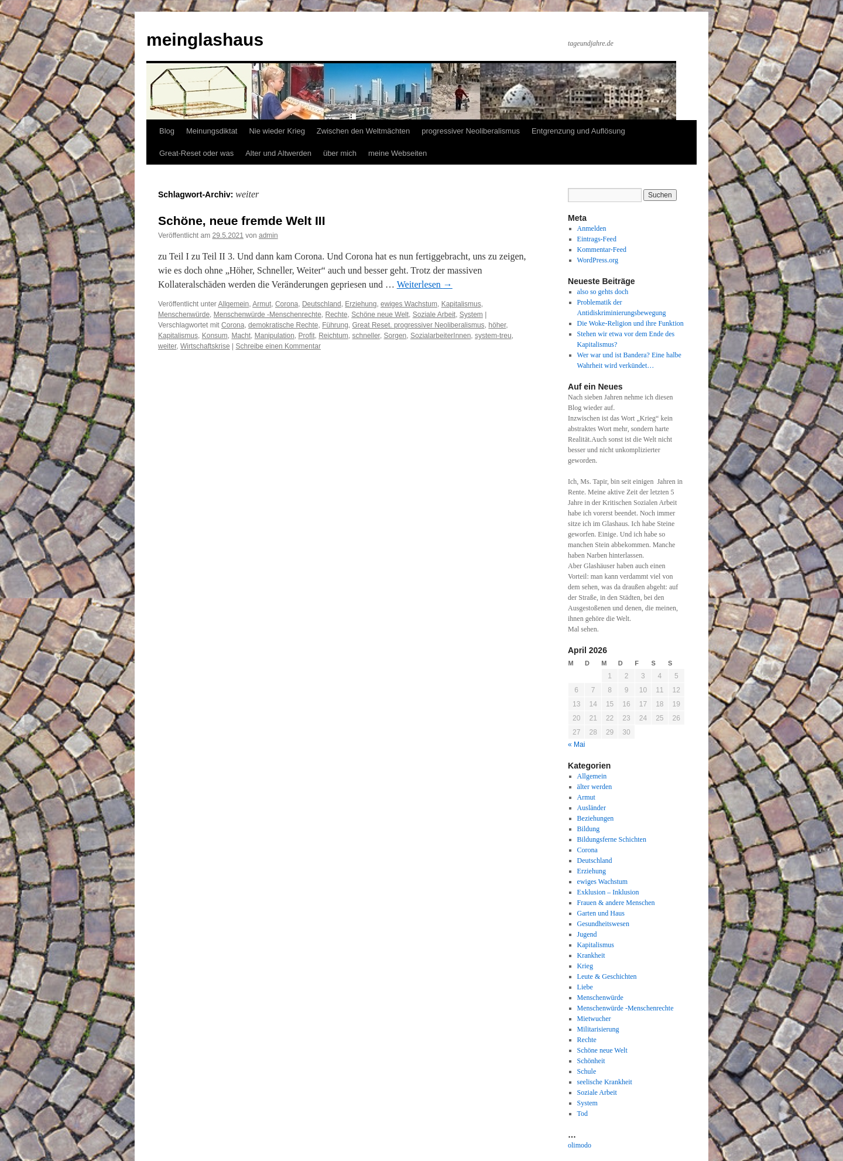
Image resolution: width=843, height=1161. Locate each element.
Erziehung (360, 304)
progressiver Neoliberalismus (471, 131)
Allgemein (233, 304)
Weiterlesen (425, 284)
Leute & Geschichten (607, 976)
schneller (366, 336)
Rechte (336, 314)
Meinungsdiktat (211, 131)
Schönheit (591, 1061)
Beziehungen (595, 818)
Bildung (588, 829)
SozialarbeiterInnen (440, 336)
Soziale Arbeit (434, 314)
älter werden (594, 787)
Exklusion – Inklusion (608, 892)
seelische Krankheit (604, 1082)
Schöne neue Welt (380, 314)
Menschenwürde (184, 314)
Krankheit (591, 955)
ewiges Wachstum (409, 304)
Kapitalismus (461, 304)
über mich (340, 153)
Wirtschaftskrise (205, 346)
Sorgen (395, 336)
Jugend (587, 934)
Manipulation (274, 336)
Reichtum (333, 336)
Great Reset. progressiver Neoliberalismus (418, 325)
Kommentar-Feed (601, 249)
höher (497, 325)
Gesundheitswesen (603, 924)
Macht (241, 336)
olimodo (579, 1145)
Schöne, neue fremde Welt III (241, 220)
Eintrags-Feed (596, 239)
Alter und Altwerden (278, 153)
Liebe (585, 987)
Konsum (215, 336)
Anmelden (591, 228)
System (471, 314)
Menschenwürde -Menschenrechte (267, 314)
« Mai (576, 744)
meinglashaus (204, 39)
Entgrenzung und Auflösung (578, 131)
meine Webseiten (397, 153)
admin (268, 235)
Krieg (585, 966)
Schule (587, 1071)
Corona (286, 304)
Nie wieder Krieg (276, 131)
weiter (167, 346)
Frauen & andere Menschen (616, 903)
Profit (306, 336)
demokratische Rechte (283, 325)
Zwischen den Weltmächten (363, 131)
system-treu (493, 336)
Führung (335, 325)
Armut (261, 304)
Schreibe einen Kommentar (278, 346)
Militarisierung (598, 1029)
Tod (582, 1113)
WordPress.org (597, 260)
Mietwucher (594, 1019)
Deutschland (321, 304)
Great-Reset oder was (196, 153)
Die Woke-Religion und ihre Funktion (630, 323)
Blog (166, 131)
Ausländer (591, 808)
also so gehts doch (603, 292)
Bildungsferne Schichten (611, 839)
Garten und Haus (601, 913)
